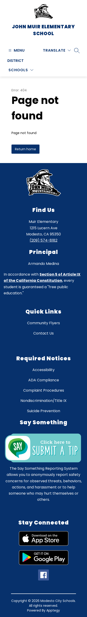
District (15, 60)
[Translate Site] (57, 50)
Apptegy (53, 610)
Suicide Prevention (43, 411)
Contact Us (43, 333)
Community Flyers (43, 323)
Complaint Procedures (43, 390)
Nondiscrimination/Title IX (43, 400)
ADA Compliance (43, 380)
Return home (25, 149)
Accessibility (43, 369)
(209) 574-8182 (43, 240)
